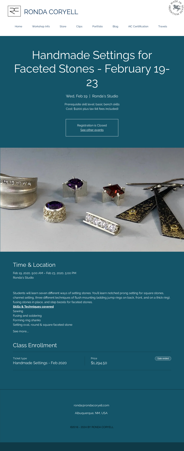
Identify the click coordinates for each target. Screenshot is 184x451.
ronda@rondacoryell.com (91, 405)
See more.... (21, 331)
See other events (92, 130)
